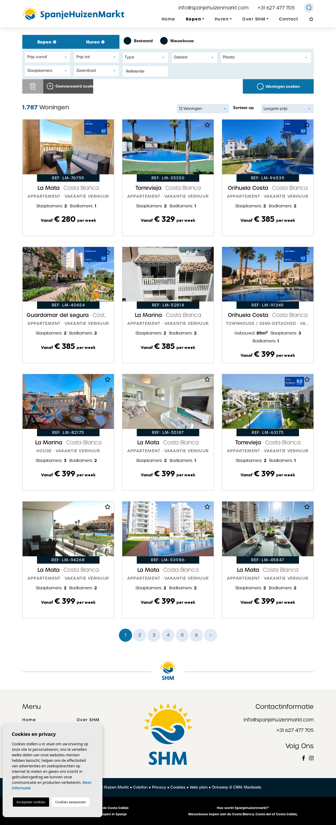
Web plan (199, 787)
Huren (95, 42)
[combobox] (145, 57)
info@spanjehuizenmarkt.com (213, 8)
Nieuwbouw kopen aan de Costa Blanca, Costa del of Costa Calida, (242, 814)
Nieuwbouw (177, 41)
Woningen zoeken (278, 86)
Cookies (177, 787)
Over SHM (88, 719)
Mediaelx (252, 787)
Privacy (159, 787)
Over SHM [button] (253, 19)
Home (168, 19)
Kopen (46, 42)
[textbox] (146, 57)
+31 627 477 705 (276, 8)
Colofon (140, 787)
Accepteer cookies (31, 802)
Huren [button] (222, 19)
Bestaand (138, 41)
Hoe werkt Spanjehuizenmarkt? (243, 808)
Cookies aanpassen (70, 802)
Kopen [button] (193, 19)
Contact (288, 19)
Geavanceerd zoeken (70, 86)
